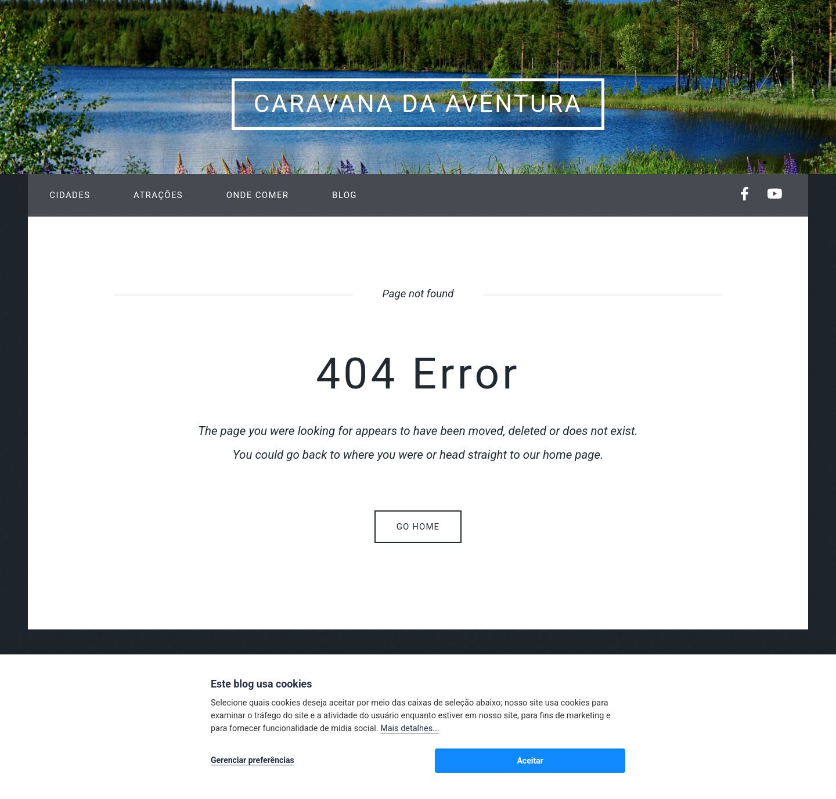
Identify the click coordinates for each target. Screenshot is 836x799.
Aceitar (600, 761)
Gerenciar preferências (252, 761)
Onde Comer (257, 195)
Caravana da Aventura (418, 103)
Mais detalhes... (409, 731)
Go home (418, 526)
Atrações (158, 195)
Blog (344, 195)
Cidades (69, 195)
